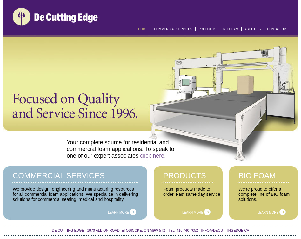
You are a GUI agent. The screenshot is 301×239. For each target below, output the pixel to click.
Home (143, 29)
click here (152, 156)
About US (252, 29)
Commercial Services (173, 29)
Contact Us (277, 29)
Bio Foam (230, 29)
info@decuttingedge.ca (225, 230)
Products (207, 29)
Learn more (122, 212)
